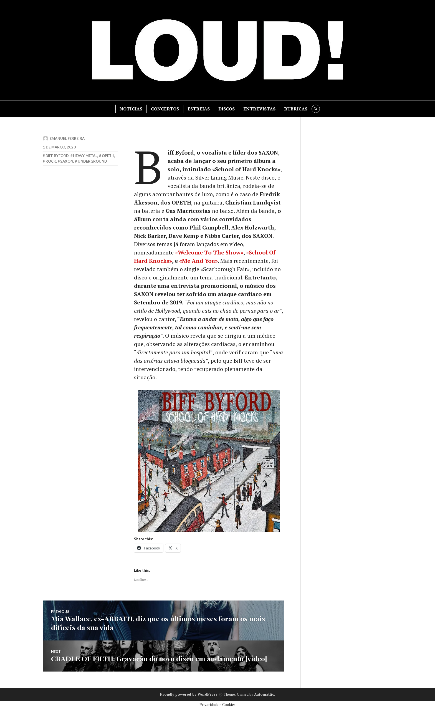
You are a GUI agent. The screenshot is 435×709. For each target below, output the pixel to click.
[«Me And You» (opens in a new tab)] (198, 260)
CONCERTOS (165, 109)
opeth (108, 155)
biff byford (57, 155)
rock (50, 161)
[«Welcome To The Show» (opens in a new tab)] (209, 252)
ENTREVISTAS (259, 109)
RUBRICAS (295, 109)
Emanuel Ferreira (67, 138)
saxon (66, 161)
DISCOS (226, 109)
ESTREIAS (199, 109)
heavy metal (85, 155)
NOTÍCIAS (131, 109)
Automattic (264, 694)
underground (92, 161)
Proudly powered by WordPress (189, 694)
